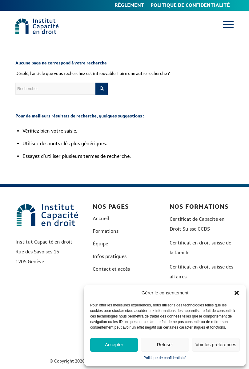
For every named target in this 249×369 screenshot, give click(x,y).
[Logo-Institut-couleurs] (36, 26)
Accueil (101, 218)
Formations (105, 231)
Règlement (129, 5)
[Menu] (225, 25)
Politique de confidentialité (164, 358)
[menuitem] (129, 5)
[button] (237, 293)
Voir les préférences (215, 344)
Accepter (114, 344)
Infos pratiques (110, 256)
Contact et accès (111, 269)
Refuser (165, 344)
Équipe (100, 244)
